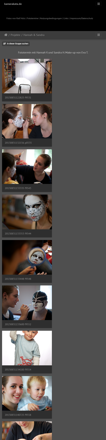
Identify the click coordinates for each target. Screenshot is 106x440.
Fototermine (32, 18)
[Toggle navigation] (99, 4)
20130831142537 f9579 (18, 320)
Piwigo (58, 434)
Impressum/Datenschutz (81, 18)
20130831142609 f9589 (71, 320)
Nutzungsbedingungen (51, 18)
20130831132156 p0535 (71, 96)
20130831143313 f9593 (18, 364)
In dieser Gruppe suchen (15, 43)
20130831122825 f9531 (18, 96)
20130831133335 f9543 (18, 141)
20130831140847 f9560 (18, 275)
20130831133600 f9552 (71, 186)
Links (65, 18)
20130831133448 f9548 (18, 186)
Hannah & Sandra (33, 35)
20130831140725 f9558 (71, 230)
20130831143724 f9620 (18, 409)
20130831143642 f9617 (71, 364)
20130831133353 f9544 (71, 141)
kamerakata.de (13, 4)
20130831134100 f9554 (18, 230)
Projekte (15, 35)
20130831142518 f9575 (71, 275)
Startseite (5, 35)
